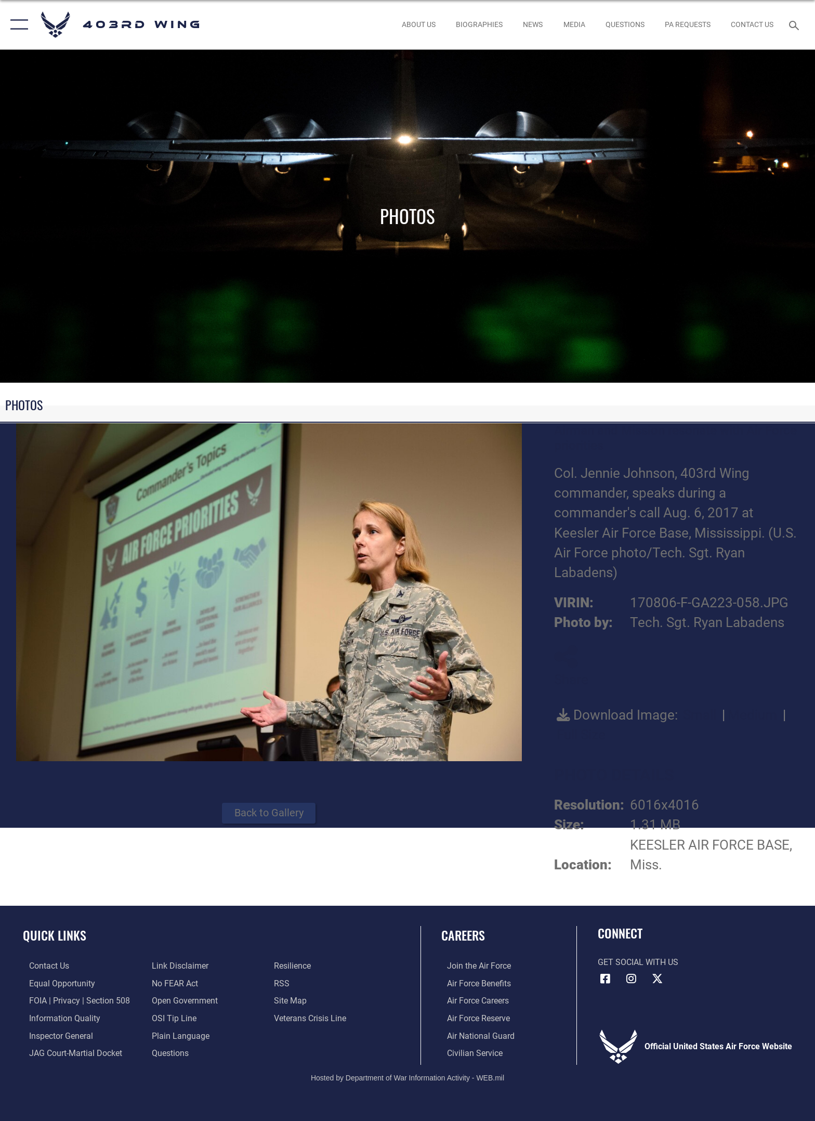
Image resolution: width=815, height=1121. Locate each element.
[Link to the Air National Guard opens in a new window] (475, 1035)
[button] (17, 24)
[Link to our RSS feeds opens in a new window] (284, 983)
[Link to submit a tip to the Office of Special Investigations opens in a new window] (172, 1018)
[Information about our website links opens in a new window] (178, 966)
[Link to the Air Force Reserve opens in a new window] (472, 1018)
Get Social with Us (638, 962)
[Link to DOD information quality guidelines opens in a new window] (58, 1018)
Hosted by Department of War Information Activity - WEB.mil (407, 1077)
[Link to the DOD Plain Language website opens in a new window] (178, 1035)
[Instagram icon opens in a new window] (631, 978)
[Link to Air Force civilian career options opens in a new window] (469, 1053)
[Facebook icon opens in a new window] (605, 978)
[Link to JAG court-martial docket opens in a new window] (69, 1053)
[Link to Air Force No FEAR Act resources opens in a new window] (173, 983)
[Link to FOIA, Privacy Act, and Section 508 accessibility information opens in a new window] (73, 1001)
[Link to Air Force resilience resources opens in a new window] (294, 966)
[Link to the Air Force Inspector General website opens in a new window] (55, 1035)
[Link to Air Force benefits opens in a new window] (473, 983)
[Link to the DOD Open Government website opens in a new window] (183, 1001)
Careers (463, 935)
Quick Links (54, 935)
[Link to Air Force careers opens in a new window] (472, 1001)
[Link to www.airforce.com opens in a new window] (473, 966)
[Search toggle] (795, 24)
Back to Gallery (269, 813)
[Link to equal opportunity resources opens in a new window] (56, 983)
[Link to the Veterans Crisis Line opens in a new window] (312, 1018)
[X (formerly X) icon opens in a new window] (657, 978)
